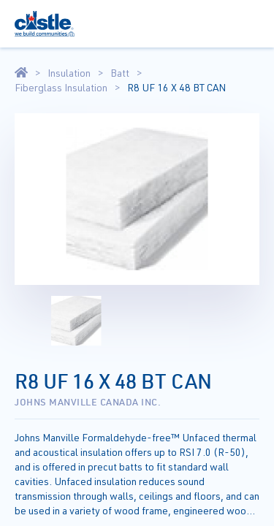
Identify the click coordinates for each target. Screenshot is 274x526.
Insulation (69, 73)
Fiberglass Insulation (61, 88)
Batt (119, 73)
